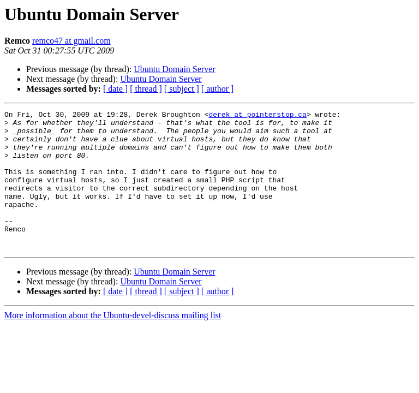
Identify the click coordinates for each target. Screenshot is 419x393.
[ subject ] (181, 88)
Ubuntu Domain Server (174, 69)
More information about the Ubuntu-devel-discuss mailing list (112, 343)
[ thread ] (146, 88)
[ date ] (115, 88)
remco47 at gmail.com (71, 40)
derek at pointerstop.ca (257, 116)
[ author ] (217, 88)
